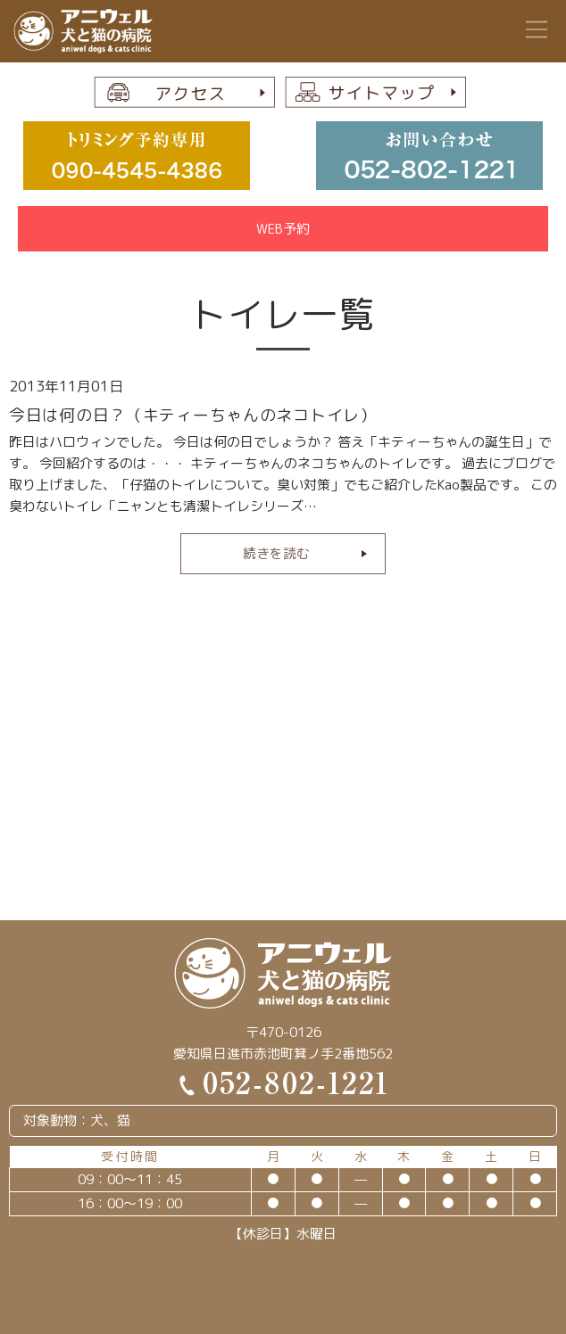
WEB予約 (283, 228)
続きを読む (276, 553)
